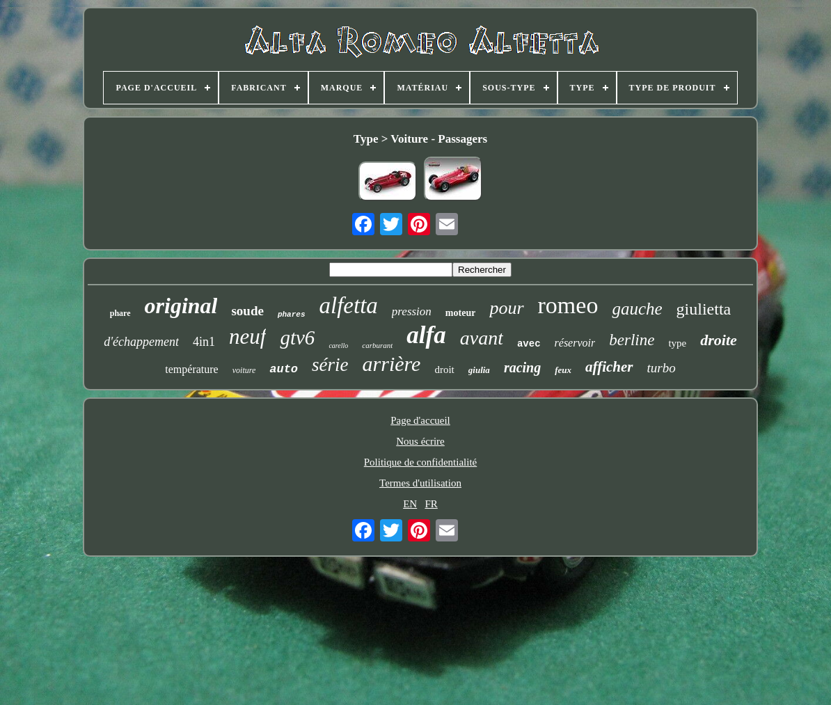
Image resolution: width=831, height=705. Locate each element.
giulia (479, 370)
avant (481, 338)
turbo (661, 368)
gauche (637, 308)
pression (412, 311)
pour (506, 308)
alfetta (348, 305)
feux (563, 370)
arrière (392, 363)
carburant (377, 345)
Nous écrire (420, 441)
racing (522, 367)
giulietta (703, 309)
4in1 (204, 342)
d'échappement (141, 342)
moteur (460, 313)
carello (338, 345)
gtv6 (297, 337)
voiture (244, 370)
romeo (568, 305)
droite (718, 340)
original (181, 305)
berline (631, 340)
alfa (425, 335)
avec (529, 343)
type (677, 343)
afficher (609, 366)
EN (410, 503)
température (191, 369)
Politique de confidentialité (420, 462)
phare (120, 313)
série (330, 364)
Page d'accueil (420, 420)
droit (444, 369)
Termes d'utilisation (420, 483)
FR (431, 503)
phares (292, 314)
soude (247, 310)
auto (283, 369)
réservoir (575, 343)
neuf (247, 336)
